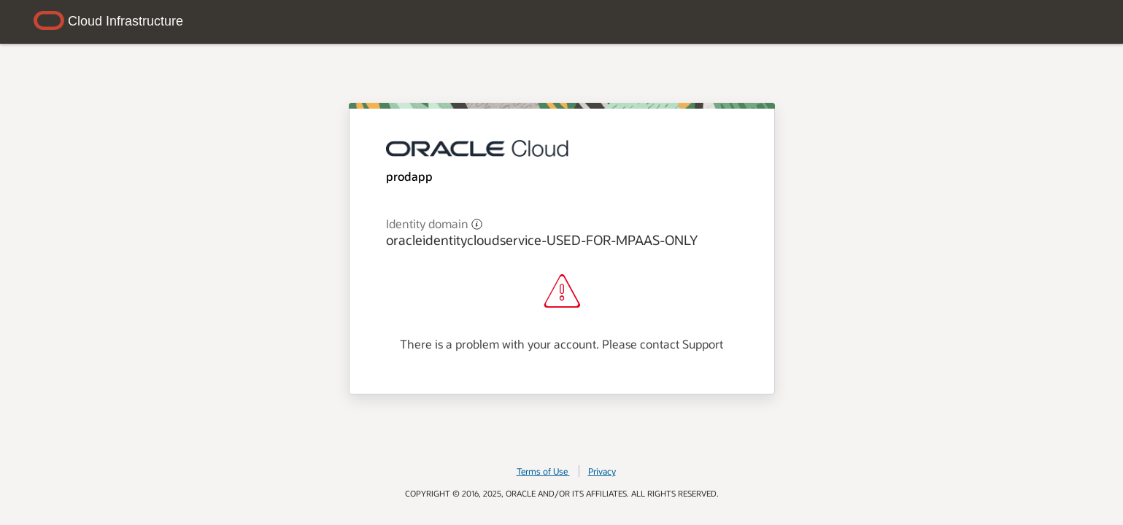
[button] (476, 223)
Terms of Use (543, 471)
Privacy (602, 471)
